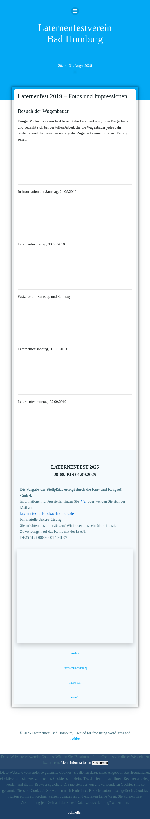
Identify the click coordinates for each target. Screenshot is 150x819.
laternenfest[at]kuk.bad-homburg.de (47, 514)
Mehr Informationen (76, 763)
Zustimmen (100, 763)
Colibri (75, 739)
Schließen (75, 812)
